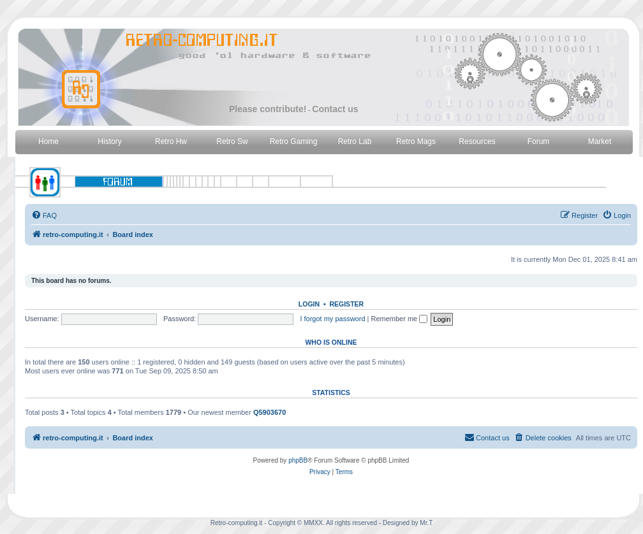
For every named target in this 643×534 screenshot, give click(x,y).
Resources (477, 141)
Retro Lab (355, 141)
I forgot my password (332, 318)
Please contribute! (267, 109)
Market (600, 141)
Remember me (399, 318)
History (109, 141)
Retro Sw (232, 141)
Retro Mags (416, 141)
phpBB (297, 460)
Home (48, 141)
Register (346, 304)
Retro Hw (171, 141)
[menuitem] (44, 215)
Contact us (335, 109)
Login (309, 304)
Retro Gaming (294, 141)
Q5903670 (269, 412)
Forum (539, 141)
